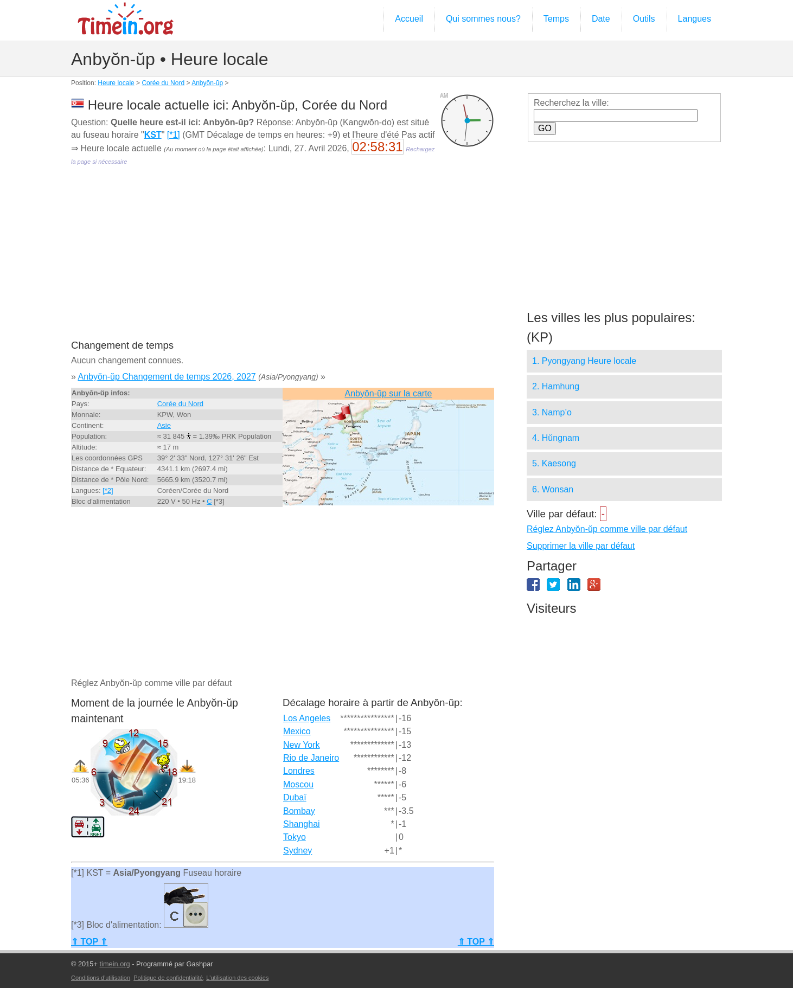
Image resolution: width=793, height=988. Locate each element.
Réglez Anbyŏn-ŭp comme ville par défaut (607, 529)
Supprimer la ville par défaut (581, 545)
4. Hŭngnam (555, 437)
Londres (299, 770)
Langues (694, 18)
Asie (164, 425)
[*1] (173, 134)
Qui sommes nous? (483, 18)
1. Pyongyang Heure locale (584, 360)
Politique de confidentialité (168, 977)
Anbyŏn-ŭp (207, 83)
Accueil (409, 18)
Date (601, 18)
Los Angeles (306, 718)
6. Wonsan (552, 489)
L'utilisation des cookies (237, 977)
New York (301, 744)
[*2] (108, 490)
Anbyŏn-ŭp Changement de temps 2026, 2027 (166, 376)
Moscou (298, 784)
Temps (556, 18)
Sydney (297, 850)
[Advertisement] (282, 260)
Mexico (297, 731)
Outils (644, 18)
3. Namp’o (552, 412)
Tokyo (294, 837)
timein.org (114, 964)
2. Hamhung (555, 386)
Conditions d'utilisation (100, 977)
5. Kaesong (554, 463)
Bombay (299, 811)
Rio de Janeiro (311, 757)
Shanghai (301, 824)
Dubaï (294, 797)
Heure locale (116, 83)
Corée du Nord (163, 83)
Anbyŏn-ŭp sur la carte (388, 393)
